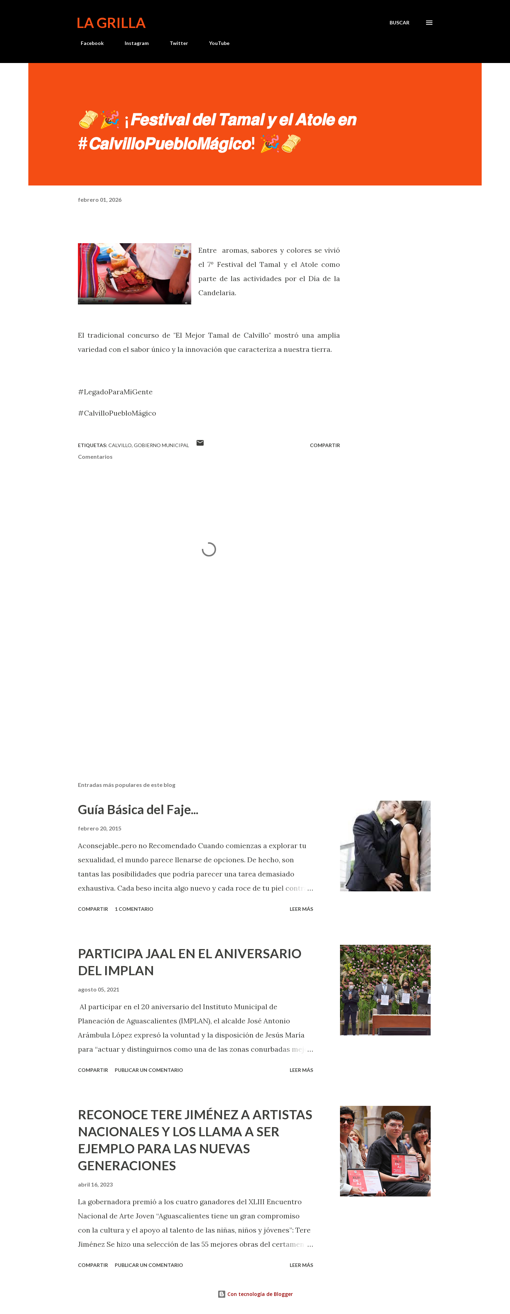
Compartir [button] (325, 445)
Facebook (88, 43)
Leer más (301, 909)
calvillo (120, 445)
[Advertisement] (197, 693)
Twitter (174, 43)
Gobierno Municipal (161, 445)
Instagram (132, 43)
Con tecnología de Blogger (255, 1294)
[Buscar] (399, 23)
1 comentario (134, 909)
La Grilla (111, 22)
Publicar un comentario (149, 1070)
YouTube (215, 43)
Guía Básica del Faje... (138, 809)
